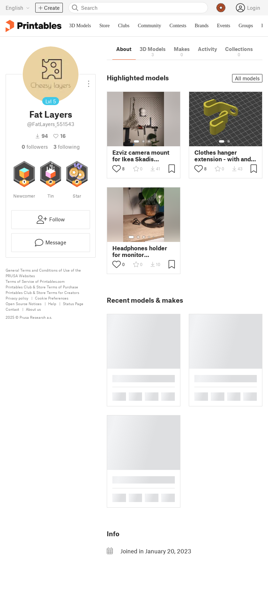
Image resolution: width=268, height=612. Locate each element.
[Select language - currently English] (18, 8)
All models (247, 78)
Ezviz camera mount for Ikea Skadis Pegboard (140, 155)
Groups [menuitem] (246, 25)
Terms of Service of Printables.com (35, 281)
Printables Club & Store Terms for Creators (42, 292)
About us (33, 309)
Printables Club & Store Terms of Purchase (42, 287)
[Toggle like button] (116, 168)
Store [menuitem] (104, 25)
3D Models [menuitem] (80, 25)
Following (66, 146)
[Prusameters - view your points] (220, 7)
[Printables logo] (33, 26)
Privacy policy (17, 298)
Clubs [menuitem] (123, 25)
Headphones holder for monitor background (139, 251)
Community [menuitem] (149, 25)
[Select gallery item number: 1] (136, 141)
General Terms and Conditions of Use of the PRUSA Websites (43, 273)
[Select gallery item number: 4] (149, 237)
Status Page (73, 303)
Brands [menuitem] (202, 25)
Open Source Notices (24, 303)
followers (35, 146)
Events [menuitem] (223, 25)
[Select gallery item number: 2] (143, 141)
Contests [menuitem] (178, 25)
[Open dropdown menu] (89, 81)
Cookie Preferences (51, 298)
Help (52, 303)
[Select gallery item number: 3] (149, 141)
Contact (12, 309)
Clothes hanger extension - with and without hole (222, 155)
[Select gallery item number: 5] (154, 237)
